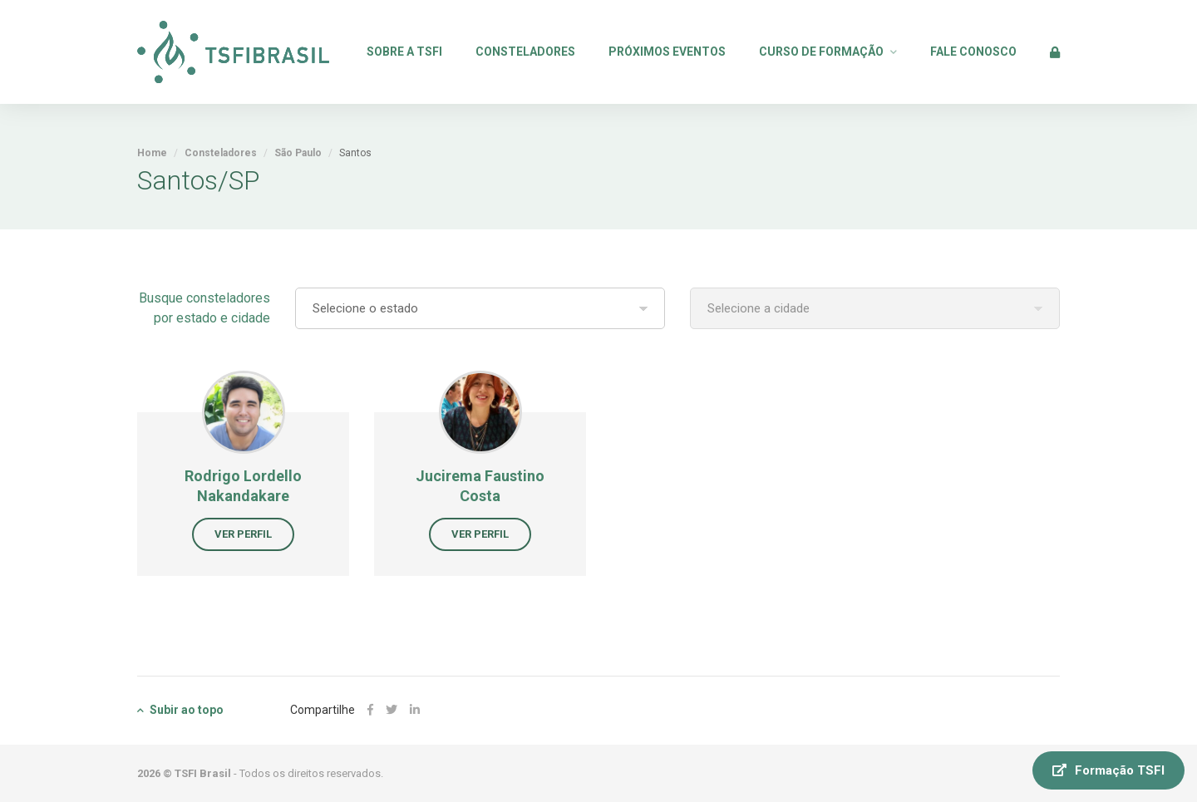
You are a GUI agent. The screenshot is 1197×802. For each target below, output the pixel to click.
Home (152, 153)
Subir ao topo (180, 709)
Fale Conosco (973, 51)
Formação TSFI (1108, 770)
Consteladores (525, 51)
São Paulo (298, 153)
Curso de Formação (821, 51)
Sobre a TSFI (404, 51)
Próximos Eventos (667, 51)
